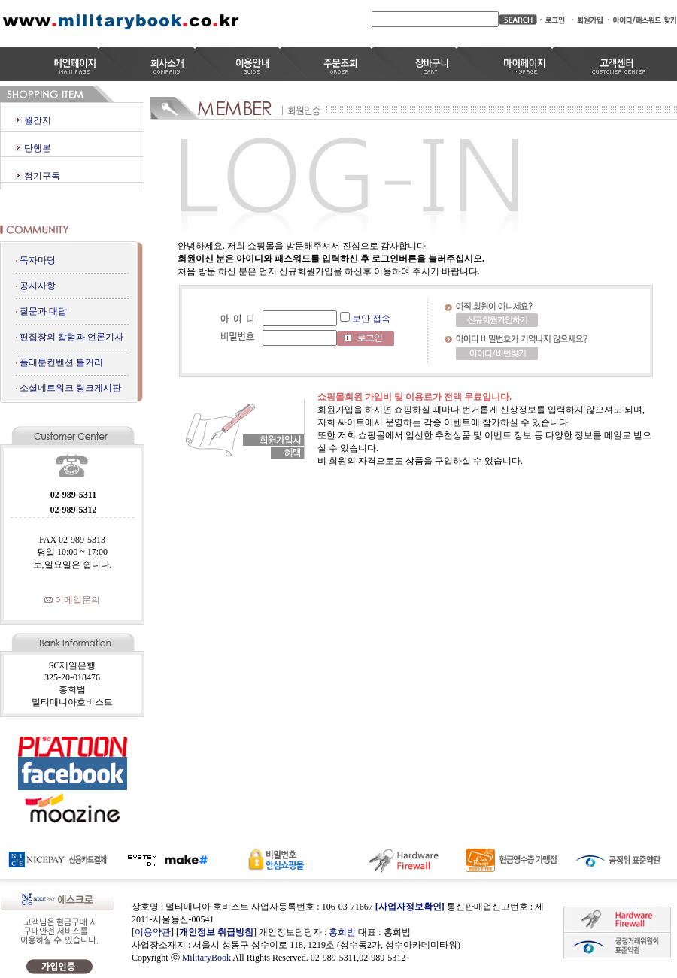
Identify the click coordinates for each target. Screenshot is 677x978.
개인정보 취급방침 (216, 932)
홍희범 (342, 932)
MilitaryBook (206, 957)
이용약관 (153, 932)
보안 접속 (371, 318)
